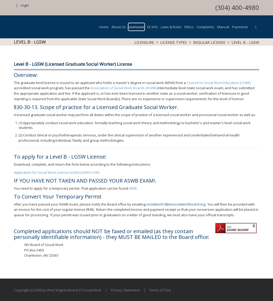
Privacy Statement (125, 290)
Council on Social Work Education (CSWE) (219, 82)
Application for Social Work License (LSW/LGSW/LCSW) (56, 172)
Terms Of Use (160, 290)
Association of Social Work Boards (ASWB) (124, 88)
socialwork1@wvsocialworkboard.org (175, 204)
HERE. (133, 188)
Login (25, 5)
